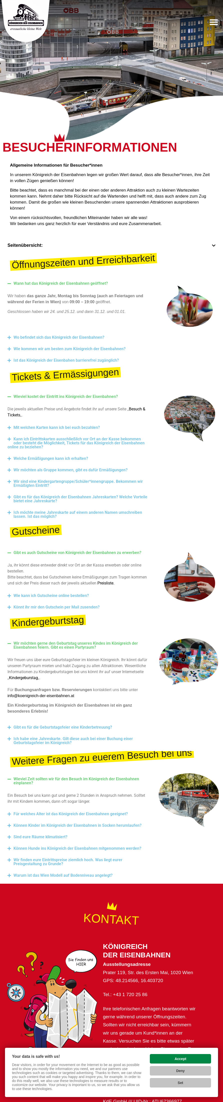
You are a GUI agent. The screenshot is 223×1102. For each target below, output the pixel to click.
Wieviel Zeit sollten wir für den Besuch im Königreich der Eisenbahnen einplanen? (76, 781)
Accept (180, 1059)
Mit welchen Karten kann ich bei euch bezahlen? (56, 427)
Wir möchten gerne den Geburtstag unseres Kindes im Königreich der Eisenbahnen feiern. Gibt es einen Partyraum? (75, 645)
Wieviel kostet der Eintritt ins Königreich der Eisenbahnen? (65, 396)
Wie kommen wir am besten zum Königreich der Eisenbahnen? (69, 348)
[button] (214, 22)
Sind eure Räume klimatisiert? (40, 836)
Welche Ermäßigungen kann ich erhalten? (50, 458)
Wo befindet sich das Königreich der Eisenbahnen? (58, 337)
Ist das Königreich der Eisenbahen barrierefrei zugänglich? (66, 360)
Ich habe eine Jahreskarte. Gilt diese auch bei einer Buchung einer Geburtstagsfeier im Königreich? (73, 740)
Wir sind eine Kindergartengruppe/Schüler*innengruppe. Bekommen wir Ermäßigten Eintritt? (78, 483)
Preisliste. (105, 583)
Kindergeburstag (23, 677)
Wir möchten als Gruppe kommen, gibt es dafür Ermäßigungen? (70, 470)
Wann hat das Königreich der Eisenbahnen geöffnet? (61, 283)
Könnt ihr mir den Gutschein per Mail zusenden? (56, 607)
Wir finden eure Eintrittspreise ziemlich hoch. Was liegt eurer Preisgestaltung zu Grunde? (67, 861)
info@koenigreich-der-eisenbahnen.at (40, 696)
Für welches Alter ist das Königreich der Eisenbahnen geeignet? (70, 814)
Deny (180, 1071)
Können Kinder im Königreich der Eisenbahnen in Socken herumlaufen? (77, 825)
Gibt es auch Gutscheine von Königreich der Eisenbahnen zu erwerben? (77, 552)
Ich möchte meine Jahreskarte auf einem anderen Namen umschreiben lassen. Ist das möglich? (77, 514)
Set (180, 1083)
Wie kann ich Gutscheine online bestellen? (51, 595)
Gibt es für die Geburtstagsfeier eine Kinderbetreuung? (62, 727)
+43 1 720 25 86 (130, 994)
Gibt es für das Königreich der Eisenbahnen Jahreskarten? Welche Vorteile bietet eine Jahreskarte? (80, 499)
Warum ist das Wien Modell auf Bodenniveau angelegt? (63, 875)
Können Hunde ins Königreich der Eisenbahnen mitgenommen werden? (77, 848)
